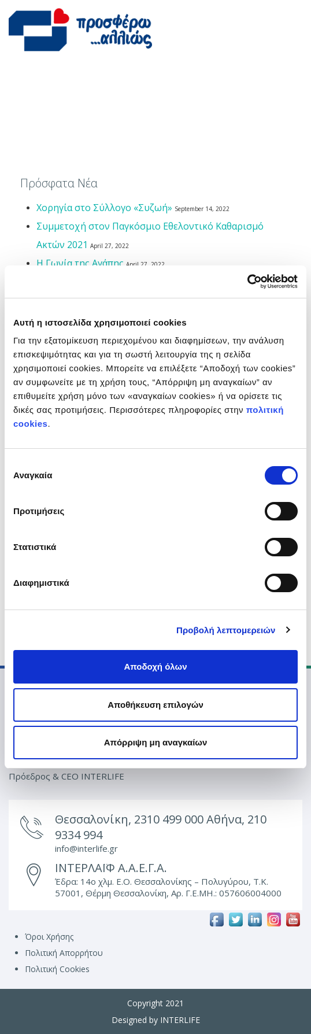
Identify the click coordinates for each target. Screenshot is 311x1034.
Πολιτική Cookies (57, 968)
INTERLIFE (180, 1019)
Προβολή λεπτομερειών (226, 630)
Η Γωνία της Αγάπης (80, 263)
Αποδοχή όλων (155, 666)
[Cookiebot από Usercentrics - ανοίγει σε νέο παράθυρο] (247, 281)
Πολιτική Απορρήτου (64, 952)
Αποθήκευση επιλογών (155, 705)
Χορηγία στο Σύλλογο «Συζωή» (104, 207)
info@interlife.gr (86, 848)
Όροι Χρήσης (49, 936)
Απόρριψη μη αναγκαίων (156, 742)
